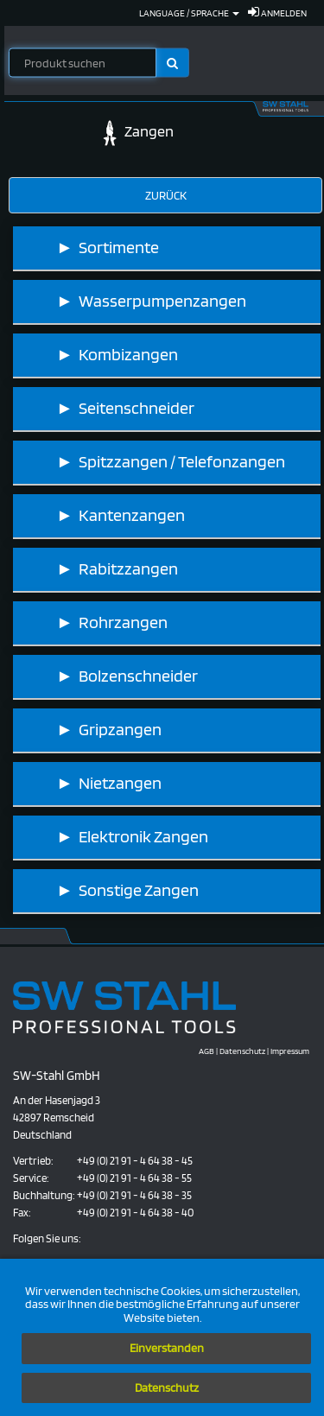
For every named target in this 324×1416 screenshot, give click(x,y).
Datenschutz (167, 1387)
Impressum (289, 1050)
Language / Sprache (189, 13)
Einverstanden (167, 1348)
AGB (206, 1050)
